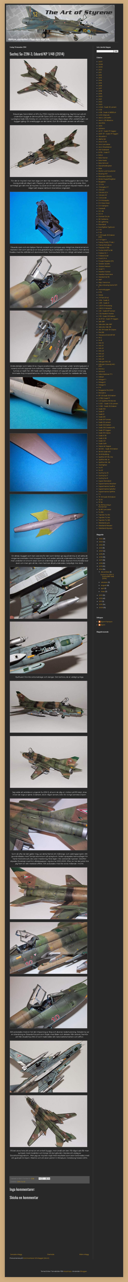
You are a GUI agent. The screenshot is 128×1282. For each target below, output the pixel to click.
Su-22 (23, 1181)
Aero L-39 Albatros (106, 120)
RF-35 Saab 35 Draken (107, 395)
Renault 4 (102, 393)
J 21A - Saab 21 (104, 300)
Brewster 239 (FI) (105, 176)
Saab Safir (103, 443)
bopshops (68, 1271)
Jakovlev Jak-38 (105, 327)
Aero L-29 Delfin (105, 118)
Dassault (102, 208)
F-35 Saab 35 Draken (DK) (107, 236)
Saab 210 (102, 417)
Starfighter (103, 465)
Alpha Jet (102, 139)
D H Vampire (103, 206)
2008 (101, 64)
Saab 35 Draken (105, 425)
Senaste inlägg (16, 1254)
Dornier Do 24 (104, 216)
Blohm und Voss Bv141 (107, 171)
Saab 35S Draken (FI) (107, 428)
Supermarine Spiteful (107, 489)
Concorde (103, 198)
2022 (100, 102)
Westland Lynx (104, 523)
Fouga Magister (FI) (106, 261)
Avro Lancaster (104, 144)
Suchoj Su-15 (103, 473)
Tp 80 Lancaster (105, 509)
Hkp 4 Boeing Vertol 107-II (108, 286)
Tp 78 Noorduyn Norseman (105, 506)
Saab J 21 (102, 441)
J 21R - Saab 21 (104, 303)
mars (103, 591)
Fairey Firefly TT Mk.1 (106, 242)
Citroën (101, 190)
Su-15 (101, 467)
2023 (100, 104)
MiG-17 (101, 345)
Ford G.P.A (103, 258)
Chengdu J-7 (103, 187)
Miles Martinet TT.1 (105, 374)
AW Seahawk (104, 150)
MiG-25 (101, 354)
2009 (101, 67)
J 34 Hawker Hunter (106, 313)
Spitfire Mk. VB (104, 462)
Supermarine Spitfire (107, 492)
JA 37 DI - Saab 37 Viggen (108, 319)
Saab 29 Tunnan (105, 419)
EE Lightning (103, 222)
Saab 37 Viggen (105, 430)
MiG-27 (101, 356)
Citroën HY (103, 195)
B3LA (101, 155)
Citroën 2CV (103, 192)
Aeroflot (102, 123)
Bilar (100, 168)
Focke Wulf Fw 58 (105, 250)
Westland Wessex (105, 525)
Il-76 (100, 292)
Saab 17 (101, 411)
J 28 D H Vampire (105, 308)
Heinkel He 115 (104, 277)
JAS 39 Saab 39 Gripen (107, 330)
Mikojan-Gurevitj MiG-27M (107, 365)
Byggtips (102, 182)
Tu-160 (101, 512)
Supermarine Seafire (107, 486)
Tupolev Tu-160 (104, 520)
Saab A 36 (102, 435)
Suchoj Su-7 (103, 475)
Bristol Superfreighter (107, 179)
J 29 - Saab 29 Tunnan (107, 311)
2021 (100, 99)
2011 (100, 72)
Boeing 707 (103, 174)
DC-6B (101, 211)
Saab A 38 (103, 438)
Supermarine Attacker (107, 484)
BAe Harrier (103, 158)
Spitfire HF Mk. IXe (106, 457)
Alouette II (103, 136)
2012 (100, 75)
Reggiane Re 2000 (106, 390)
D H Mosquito (104, 200)
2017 (100, 88)
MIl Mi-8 (102, 371)
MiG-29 (101, 359)
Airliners (102, 128)
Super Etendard (105, 481)
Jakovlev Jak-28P (105, 324)
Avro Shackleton (105, 147)
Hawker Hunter (104, 272)
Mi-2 (100, 338)
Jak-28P (102, 321)
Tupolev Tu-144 (104, 517)
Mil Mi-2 (101, 369)
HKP (100, 280)
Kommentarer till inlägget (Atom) (36, 1258)
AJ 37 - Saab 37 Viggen (107, 131)
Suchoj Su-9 (103, 478)
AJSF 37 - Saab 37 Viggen (108, 134)
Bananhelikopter (105, 166)
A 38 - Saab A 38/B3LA (107, 112)
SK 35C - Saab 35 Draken (108, 449)
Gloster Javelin (104, 264)
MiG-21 (101, 348)
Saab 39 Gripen (105, 433)
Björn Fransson (106, 622)
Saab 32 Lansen (105, 422)
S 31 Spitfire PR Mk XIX (107, 401)
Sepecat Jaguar (105, 446)
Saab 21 (101, 414)
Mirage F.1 (102, 379)
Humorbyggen (104, 289)
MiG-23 (101, 351)
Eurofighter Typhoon (107, 227)
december (105, 572)
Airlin (100, 126)
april (103, 588)
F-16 (100, 232)
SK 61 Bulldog (104, 454)
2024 (101, 539)
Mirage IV (102, 385)
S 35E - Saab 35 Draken (108, 406)
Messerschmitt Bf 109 (107, 335)
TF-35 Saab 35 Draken (107, 497)
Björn (103, 625)
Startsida (50, 1254)
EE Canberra (103, 219)
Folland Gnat (103, 256)
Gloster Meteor (104, 266)
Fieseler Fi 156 (104, 248)
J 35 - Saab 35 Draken (107, 316)
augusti (104, 585)
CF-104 (101, 184)
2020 (100, 96)
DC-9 (101, 214)
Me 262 (101, 332)
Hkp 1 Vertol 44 (104, 282)
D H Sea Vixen (104, 203)
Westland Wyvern (105, 528)
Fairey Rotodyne (105, 245)
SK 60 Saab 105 (104, 452)
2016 (100, 86)
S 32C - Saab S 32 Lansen (108, 403)
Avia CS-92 (103, 142)
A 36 (100, 110)
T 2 (100, 494)
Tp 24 (101, 499)
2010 (100, 70)
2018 (100, 91)
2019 (100, 94)
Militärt (101, 377)
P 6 (100, 387)
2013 (100, 78)
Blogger (83, 1271)
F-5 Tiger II (102, 240)
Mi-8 (100, 340)
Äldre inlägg (84, 1254)
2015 (100, 83)
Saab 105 (102, 409)
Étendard (102, 224)
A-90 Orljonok (104, 115)
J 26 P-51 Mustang (105, 306)
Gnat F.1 (101, 269)
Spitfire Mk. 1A (104, 460)
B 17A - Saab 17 (104, 152)
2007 (100, 62)
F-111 (100, 230)
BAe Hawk (103, 160)
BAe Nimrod (103, 163)
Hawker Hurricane (106, 274)
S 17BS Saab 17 (104, 398)
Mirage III (102, 382)
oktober (104, 582)
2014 (19, 1181)
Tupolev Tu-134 (104, 515)
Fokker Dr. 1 (103, 253)
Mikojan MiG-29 (104, 362)
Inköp (101, 295)
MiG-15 (101, 343)
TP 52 (101, 502)
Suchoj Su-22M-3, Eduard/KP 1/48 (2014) (107, 576)
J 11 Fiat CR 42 (104, 298)
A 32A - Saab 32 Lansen (107, 107)
